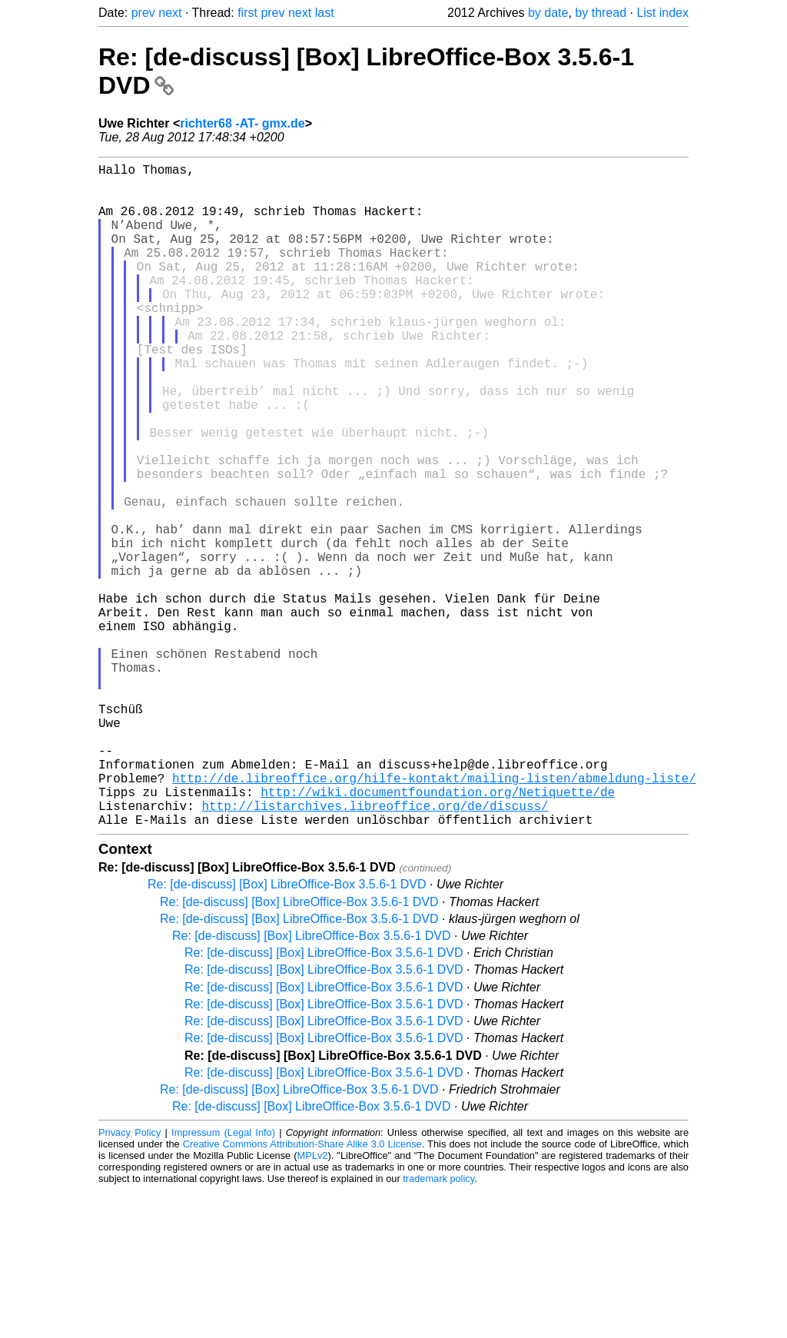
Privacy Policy (129, 1280)
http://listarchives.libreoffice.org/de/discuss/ (374, 949)
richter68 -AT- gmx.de (242, 123)
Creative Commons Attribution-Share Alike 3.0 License (302, 1291)
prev (143, 12)
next (169, 12)
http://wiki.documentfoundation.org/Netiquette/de (438, 933)
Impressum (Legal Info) (223, 1280)
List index (662, 12)
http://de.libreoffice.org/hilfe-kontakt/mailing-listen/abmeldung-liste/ (434, 916)
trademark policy (438, 1326)
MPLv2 (312, 1303)
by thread (600, 12)
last (324, 12)
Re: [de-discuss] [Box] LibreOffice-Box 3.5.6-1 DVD (287, 1031)
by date (548, 12)
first (247, 12)
